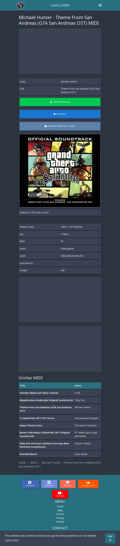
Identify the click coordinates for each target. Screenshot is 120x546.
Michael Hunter (69, 81)
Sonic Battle (81, 454)
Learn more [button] (11, 540)
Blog (60, 510)
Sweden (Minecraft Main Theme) (39, 392)
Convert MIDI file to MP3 (60, 126)
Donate (60, 521)
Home (60, 506)
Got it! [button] (110, 538)
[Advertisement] (60, 51)
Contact (60, 514)
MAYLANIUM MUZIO (72, 255)
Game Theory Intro (31, 425)
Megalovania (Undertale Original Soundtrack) (46, 400)
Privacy (60, 517)
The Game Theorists (86, 425)
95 (62, 241)
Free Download (60, 101)
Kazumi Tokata (83, 443)
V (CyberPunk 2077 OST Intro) (37, 418)
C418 (77, 392)
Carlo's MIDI (60, 5)
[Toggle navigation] (100, 5)
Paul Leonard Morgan (86, 418)
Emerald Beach (28, 454)
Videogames (67, 248)
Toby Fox (80, 400)
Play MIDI (60, 114)
